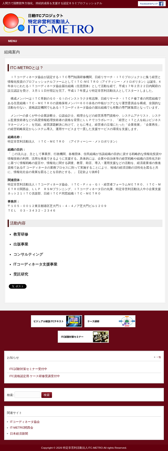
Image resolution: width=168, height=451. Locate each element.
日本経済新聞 (19, 433)
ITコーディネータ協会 (25, 422)
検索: (10, 395)
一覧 (158, 357)
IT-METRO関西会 (21, 427)
